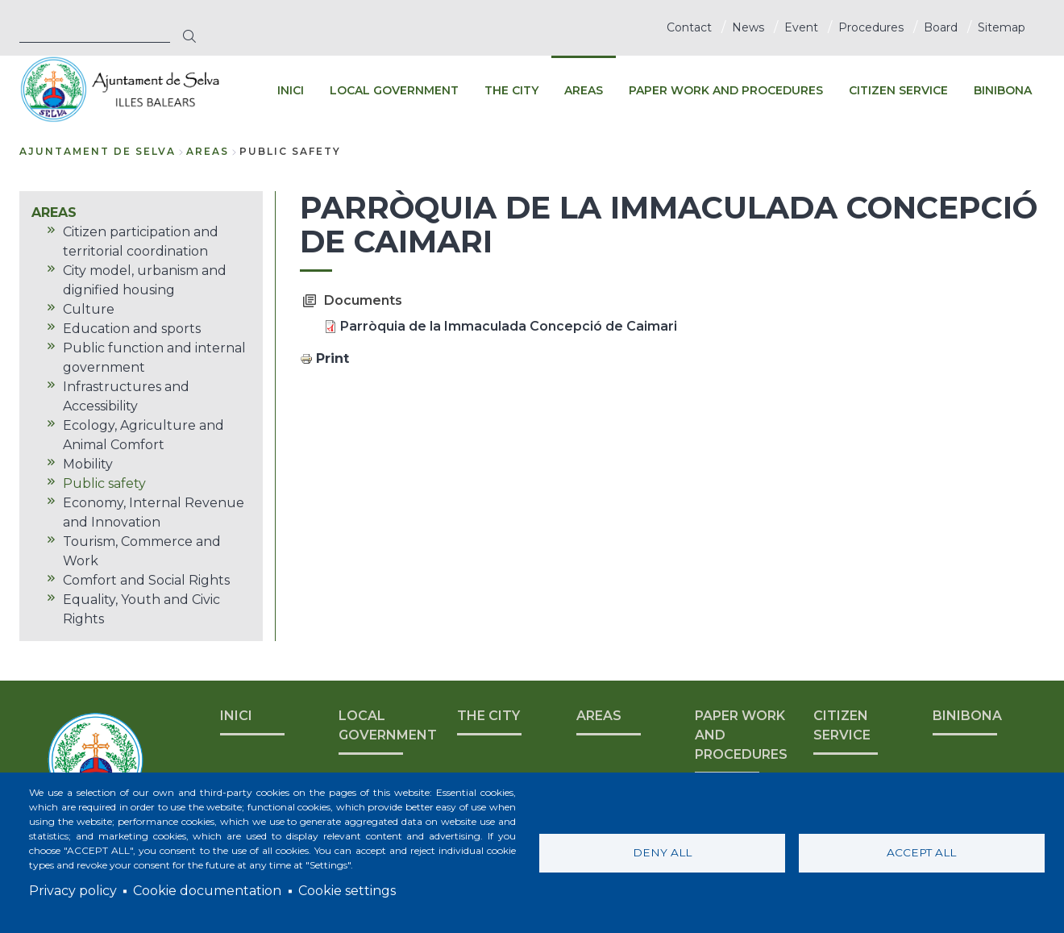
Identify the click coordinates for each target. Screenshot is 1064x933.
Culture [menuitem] (88, 309)
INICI (236, 715)
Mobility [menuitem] (88, 464)
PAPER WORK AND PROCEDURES (741, 735)
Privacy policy (73, 890)
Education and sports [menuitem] (132, 328)
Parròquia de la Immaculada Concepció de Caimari (508, 326)
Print (332, 358)
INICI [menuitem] (290, 90)
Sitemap (1001, 27)
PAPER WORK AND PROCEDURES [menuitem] (726, 90)
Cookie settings (347, 890)
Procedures (871, 27)
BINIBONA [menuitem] (1003, 90)
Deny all (662, 852)
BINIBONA (967, 715)
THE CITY (488, 715)
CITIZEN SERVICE (842, 725)
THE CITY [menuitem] (511, 90)
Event (801, 27)
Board (941, 27)
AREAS (207, 151)
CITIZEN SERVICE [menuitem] (898, 90)
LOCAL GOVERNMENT (388, 725)
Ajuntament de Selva (97, 151)
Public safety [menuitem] (104, 483)
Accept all (921, 852)
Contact (689, 27)
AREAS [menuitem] (583, 90)
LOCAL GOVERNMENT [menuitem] (394, 90)
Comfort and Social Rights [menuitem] (146, 580)
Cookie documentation (207, 890)
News (748, 27)
